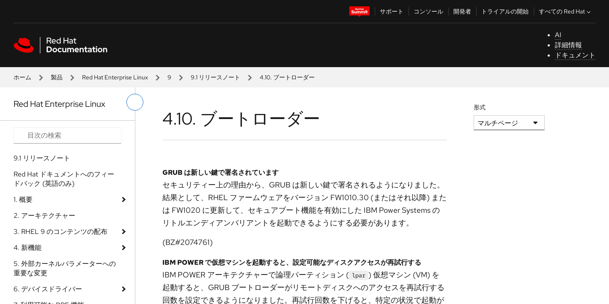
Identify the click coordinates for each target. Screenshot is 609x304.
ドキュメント (575, 55)
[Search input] (67, 136)
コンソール (428, 11)
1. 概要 (23, 199)
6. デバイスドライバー (48, 289)
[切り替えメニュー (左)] (134, 102)
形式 (480, 107)
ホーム (22, 77)
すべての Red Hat (566, 11)
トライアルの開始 (505, 11)
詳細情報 (568, 45)
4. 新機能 (27, 247)
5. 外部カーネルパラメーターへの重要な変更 (65, 268)
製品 (57, 77)
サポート (391, 11)
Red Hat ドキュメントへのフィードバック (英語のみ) (64, 179)
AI (558, 34)
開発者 (462, 11)
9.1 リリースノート (215, 77)
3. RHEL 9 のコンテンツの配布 (60, 231)
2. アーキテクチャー (44, 215)
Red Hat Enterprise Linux (115, 77)
